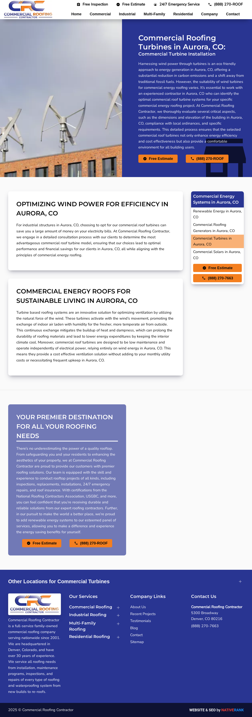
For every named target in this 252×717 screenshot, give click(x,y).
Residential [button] (183, 14)
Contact (233, 14)
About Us (138, 606)
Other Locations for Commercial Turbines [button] (59, 581)
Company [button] (209, 14)
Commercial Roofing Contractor (216, 606)
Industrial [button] (127, 14)
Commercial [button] (100, 14)
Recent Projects (143, 613)
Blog (134, 628)
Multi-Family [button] (154, 14)
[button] (176, 4)
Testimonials (140, 620)
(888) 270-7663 (205, 625)
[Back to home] (28, 9)
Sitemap (137, 641)
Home (76, 14)
